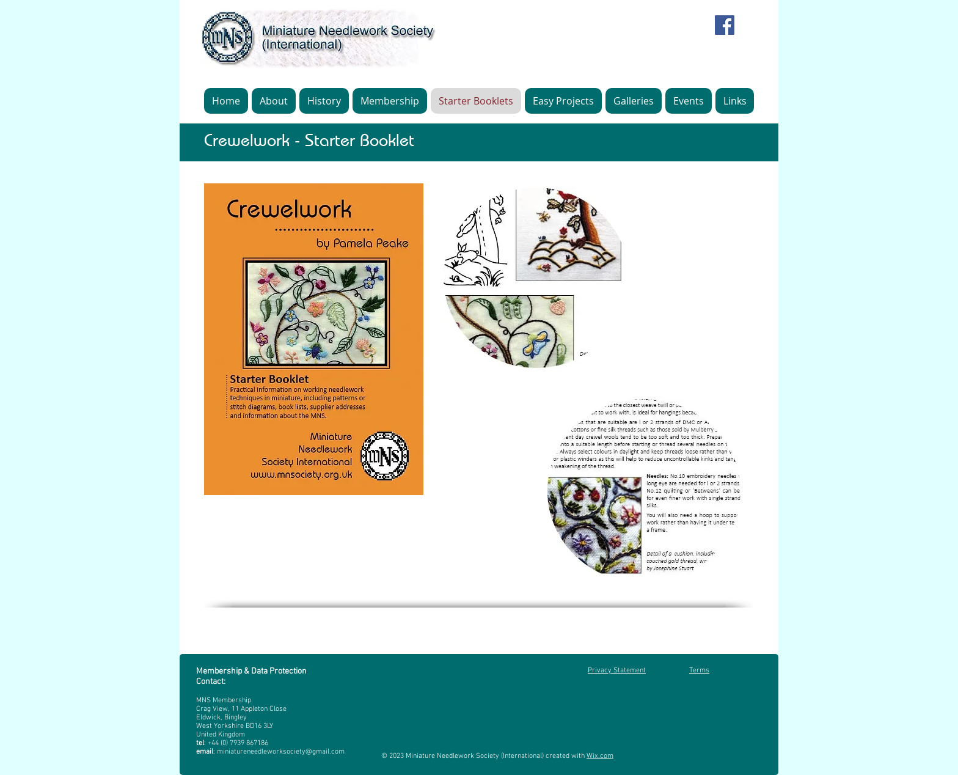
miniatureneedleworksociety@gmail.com (281, 751)
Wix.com (600, 756)
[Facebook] (724, 25)
